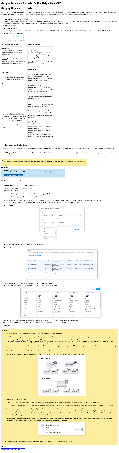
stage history (15, 342)
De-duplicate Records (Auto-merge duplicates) (18, 37)
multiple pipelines (15, 341)
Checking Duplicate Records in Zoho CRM (12, 449)
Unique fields (12, 25)
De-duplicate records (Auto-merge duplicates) (13, 448)
